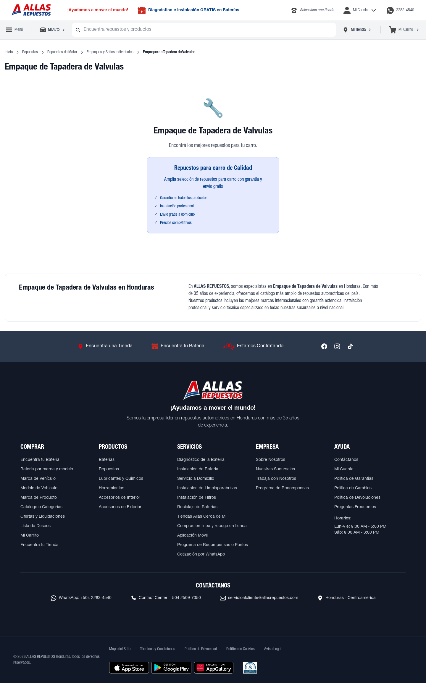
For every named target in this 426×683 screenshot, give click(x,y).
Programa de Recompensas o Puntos (212, 545)
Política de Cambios (353, 488)
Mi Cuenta (344, 469)
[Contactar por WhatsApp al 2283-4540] (400, 10)
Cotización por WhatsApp (201, 555)
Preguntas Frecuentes (355, 507)
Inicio (9, 52)
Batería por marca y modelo (46, 469)
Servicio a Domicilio (195, 479)
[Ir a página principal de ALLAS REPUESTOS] (30, 10)
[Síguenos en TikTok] (350, 346)
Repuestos (30, 52)
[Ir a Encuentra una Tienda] (105, 346)
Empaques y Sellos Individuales (110, 52)
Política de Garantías (353, 479)
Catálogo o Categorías (41, 507)
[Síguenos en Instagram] (337, 346)
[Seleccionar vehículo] (53, 30)
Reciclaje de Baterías (197, 507)
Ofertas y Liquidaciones (42, 517)
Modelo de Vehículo (38, 488)
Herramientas (111, 488)
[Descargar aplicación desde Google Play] (171, 668)
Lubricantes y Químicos (121, 479)
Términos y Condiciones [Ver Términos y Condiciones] (157, 649)
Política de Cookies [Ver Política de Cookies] (240, 649)
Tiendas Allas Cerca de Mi (201, 517)
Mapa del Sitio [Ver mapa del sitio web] (119, 649)
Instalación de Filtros (196, 498)
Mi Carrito (29, 536)
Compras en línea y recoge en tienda (212, 526)
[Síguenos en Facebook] (324, 346)
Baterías (106, 460)
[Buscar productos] (77, 30)
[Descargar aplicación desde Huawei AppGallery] (214, 668)
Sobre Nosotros (270, 460)
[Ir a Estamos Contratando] (253, 346)
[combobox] (204, 30)
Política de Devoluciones (357, 498)
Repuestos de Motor (62, 52)
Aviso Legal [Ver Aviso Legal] (272, 649)
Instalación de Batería (197, 469)
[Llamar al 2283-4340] (312, 10)
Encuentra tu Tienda (39, 545)
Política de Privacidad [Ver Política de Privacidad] (201, 649)
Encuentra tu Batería (39, 460)
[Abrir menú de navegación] (14, 30)
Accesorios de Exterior (120, 507)
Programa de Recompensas (282, 488)
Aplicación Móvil (192, 536)
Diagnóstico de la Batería (201, 460)
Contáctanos (346, 460)
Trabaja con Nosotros (276, 479)
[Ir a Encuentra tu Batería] (178, 346)
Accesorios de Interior (119, 498)
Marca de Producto (38, 498)
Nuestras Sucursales (275, 469)
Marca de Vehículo (38, 479)
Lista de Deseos (35, 526)
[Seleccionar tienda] (357, 30)
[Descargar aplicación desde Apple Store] (129, 668)
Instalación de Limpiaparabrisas (207, 488)
